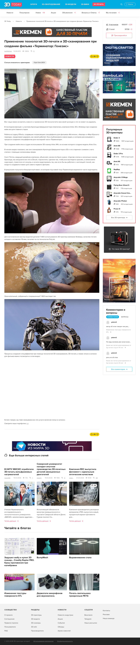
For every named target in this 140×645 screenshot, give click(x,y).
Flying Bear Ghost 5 (121, 185)
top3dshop (8, 51)
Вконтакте (88, 615)
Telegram (87, 619)
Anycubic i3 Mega (121, 177)
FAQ (6, 631)
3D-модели (35, 619)
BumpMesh (42, 557)
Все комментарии (118, 369)
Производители (37, 631)
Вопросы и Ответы (91, 13)
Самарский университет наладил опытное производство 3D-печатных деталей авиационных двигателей (51, 469)
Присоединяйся (119, 35)
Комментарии (112, 317)
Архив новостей (64, 631)
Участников (113, 25)
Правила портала (11, 623)
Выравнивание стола (80, 557)
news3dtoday (8, 478)
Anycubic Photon (120, 201)
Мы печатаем (112, 13)
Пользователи (10, 627)
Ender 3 (117, 138)
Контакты (106, 610)
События (61, 623)
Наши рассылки (90, 623)
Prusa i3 (117, 209)
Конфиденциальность (65, 641)
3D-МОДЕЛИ (70, 4)
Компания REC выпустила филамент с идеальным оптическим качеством (82, 472)
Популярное (24, 13)
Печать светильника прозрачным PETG (80, 594)
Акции (53, 13)
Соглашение (9, 619)
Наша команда (108, 618)
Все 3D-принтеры (118, 217)
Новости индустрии (65, 615)
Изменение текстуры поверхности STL (15, 594)
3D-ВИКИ (85, 4)
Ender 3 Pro (118, 154)
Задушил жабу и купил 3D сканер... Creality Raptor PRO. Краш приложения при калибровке (19, 561)
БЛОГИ (34, 4)
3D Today (7, 21)
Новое (40, 13)
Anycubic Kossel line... (122, 193)
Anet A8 (117, 146)
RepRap (117, 169)
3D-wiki (34, 627)
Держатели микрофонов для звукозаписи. (49, 594)
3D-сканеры (36, 623)
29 (97, 478)
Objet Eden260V (39, 62)
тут (27, 423)
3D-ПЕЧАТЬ (99, 4)
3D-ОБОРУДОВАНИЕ (51, 4)
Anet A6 (117, 161)
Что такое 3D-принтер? (121, 249)
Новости (10, 13)
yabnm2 (114, 322)
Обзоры (61, 627)
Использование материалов (43, 641)
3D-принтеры (36, 615)
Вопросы (124, 317)
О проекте (8, 615)
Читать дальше (10, 521)
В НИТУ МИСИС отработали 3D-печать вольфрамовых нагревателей (19, 472)
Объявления (68, 13)
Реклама (16, 34)
